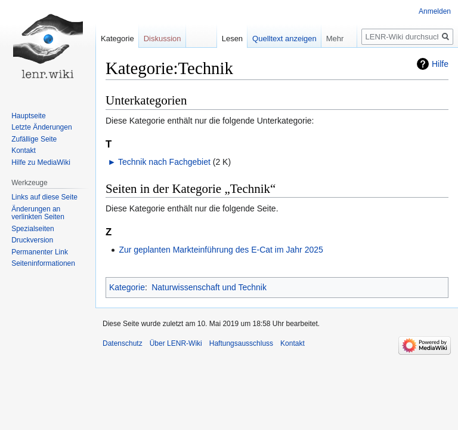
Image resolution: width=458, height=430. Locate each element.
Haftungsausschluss (241, 343)
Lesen (232, 38)
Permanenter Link (39, 252)
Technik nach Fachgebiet (164, 162)
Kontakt (23, 150)
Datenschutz (123, 343)
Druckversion (32, 240)
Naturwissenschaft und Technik (209, 287)
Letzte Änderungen (41, 127)
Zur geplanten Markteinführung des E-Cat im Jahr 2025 (221, 249)
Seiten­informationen (43, 263)
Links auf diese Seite (44, 197)
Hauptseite (28, 116)
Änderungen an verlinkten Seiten (37, 213)
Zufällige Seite (34, 139)
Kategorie (127, 287)
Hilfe (440, 64)
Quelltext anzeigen (284, 38)
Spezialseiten (32, 229)
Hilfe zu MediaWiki (40, 162)
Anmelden (435, 11)
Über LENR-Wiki (176, 343)
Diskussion (162, 38)
